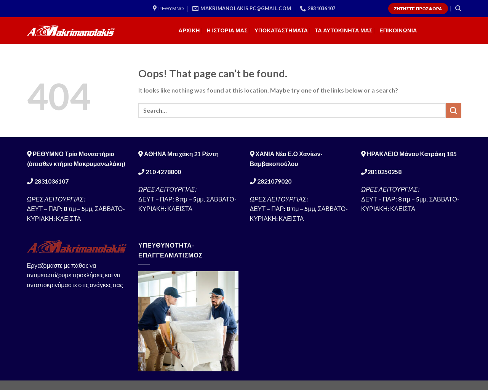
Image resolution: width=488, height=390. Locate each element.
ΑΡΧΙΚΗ (189, 30)
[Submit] (453, 110)
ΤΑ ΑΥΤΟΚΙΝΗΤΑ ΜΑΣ (344, 30)
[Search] (458, 8)
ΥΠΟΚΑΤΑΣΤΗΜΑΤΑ (281, 30)
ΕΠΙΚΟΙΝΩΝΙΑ (398, 30)
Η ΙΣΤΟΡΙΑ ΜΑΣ (227, 30)
